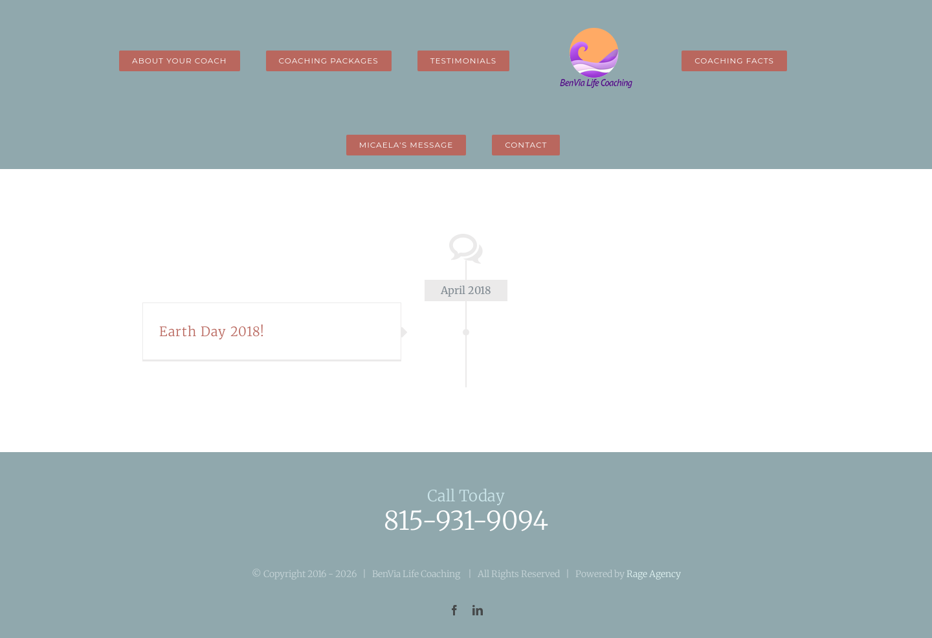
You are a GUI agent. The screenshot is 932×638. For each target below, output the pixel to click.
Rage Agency (654, 574)
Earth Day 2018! (212, 331)
